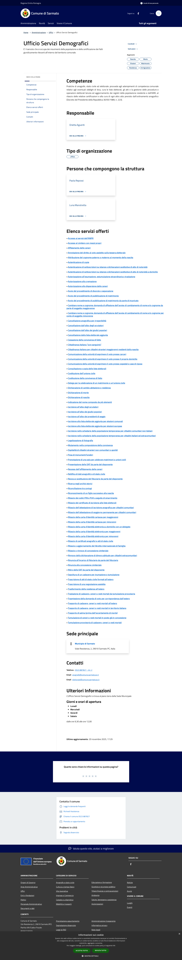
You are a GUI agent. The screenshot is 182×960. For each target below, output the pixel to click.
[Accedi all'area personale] (149, 3)
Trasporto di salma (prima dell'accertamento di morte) (93, 613)
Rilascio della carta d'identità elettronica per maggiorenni (94, 531)
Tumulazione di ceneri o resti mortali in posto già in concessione (97, 617)
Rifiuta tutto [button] (100, 950)
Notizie (130, 882)
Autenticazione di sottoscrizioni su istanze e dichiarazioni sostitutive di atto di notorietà (107, 267)
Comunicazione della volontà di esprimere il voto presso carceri (97, 354)
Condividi (133, 44)
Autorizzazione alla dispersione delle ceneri (88, 286)
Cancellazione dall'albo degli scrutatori (86, 325)
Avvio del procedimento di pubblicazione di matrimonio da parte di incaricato (103, 300)
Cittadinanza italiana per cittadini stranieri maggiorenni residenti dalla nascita (103, 349)
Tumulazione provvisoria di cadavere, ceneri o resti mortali (95, 622)
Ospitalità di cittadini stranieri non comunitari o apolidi (93, 450)
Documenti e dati (28, 908)
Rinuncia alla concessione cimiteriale (84, 565)
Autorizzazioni (97, 904)
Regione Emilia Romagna (31, 3)
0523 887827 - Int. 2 (83, 670)
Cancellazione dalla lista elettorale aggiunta (88, 335)
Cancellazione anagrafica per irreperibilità (87, 320)
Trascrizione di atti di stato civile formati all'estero (90, 579)
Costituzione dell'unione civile (81, 373)
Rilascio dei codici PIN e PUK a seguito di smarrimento (92, 498)
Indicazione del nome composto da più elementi (90, 402)
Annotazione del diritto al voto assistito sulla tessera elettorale (96, 252)
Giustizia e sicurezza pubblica (103, 886)
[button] (91, 956)
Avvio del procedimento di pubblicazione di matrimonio (93, 295)
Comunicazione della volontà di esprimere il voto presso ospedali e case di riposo (105, 363)
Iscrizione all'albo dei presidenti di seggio (86, 416)
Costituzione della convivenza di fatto (85, 378)
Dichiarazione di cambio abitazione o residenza (89, 387)
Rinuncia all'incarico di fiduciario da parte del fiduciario (93, 560)
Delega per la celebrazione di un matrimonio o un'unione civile (96, 383)
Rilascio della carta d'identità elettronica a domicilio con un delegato (99, 526)
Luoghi (130, 903)
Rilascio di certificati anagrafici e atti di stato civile (90, 541)
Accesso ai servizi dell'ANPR (80, 238)
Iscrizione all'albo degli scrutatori (83, 407)
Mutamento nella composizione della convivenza (90, 445)
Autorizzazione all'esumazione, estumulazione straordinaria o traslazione (101, 276)
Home (25, 32)
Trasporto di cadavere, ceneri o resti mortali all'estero (92, 603)
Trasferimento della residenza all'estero (86, 589)
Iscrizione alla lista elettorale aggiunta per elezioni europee (95, 426)
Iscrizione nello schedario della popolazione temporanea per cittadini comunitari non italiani (110, 431)
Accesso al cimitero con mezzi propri (84, 243)
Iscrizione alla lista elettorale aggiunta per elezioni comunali (95, 421)
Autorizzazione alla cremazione (82, 281)
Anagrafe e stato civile (65, 882)
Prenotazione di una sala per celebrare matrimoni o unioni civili (97, 459)
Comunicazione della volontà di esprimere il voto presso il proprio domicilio (102, 359)
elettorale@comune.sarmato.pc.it (85, 679)
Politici (23, 899)
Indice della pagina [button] (33, 77)
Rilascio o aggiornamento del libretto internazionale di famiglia (96, 545)
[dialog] (91, 945)
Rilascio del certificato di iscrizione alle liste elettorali (92, 502)
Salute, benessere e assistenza (104, 899)
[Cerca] (159, 13)
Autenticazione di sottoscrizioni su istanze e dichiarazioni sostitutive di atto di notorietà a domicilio (113, 271)
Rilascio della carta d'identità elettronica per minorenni (93, 536)
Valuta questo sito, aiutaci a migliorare (91, 848)
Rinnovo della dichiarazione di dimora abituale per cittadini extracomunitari (102, 555)
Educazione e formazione (102, 882)
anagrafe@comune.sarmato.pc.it (85, 674)
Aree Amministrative (29, 886)
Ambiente (95, 895)
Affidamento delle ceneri (79, 247)
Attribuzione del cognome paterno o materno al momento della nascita (100, 257)
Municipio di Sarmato (85, 643)
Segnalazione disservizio (66, 925)
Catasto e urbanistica (64, 899)
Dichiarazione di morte (78, 392)
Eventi (129, 907)
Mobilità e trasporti (64, 904)
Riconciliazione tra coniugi (80, 488)
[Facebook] (137, 13)
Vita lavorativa (62, 891)
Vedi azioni (133, 49)
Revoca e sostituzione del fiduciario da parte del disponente (95, 478)
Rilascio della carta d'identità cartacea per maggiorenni (93, 517)
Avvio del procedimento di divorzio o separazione (90, 291)
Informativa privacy (99, 925)
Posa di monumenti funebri (80, 454)
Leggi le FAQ (61, 929)
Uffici (51, 32)
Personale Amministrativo (31, 904)
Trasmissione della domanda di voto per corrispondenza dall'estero (99, 598)
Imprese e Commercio (65, 895)
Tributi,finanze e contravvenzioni (105, 891)
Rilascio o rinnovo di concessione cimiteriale (88, 550)
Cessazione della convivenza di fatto (84, 339)
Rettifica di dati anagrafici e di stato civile (86, 474)
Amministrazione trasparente (104, 921)
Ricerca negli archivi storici (80, 483)
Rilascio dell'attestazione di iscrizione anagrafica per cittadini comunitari (101, 507)
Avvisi (129, 891)
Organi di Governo (28, 882)
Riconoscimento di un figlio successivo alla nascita (91, 493)
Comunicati (131, 886)
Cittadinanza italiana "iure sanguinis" (84, 344)
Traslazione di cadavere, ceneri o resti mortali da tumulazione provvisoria (101, 593)
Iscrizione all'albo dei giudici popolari (85, 411)
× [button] (179, 934)
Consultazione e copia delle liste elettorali (87, 368)
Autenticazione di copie (78, 262)
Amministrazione (39, 32)
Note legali (96, 929)
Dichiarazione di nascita (79, 397)
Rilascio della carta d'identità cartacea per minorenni (92, 522)
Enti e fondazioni (27, 895)
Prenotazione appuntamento (67, 921)
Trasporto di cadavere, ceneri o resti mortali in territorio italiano (97, 608)
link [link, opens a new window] (114, 946)
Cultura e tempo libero (65, 886)
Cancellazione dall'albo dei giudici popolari (87, 330)
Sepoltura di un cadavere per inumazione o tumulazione (93, 574)
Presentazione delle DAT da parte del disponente (90, 464)
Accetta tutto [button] (82, 951)
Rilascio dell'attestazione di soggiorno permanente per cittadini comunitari (102, 512)
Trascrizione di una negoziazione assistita (86, 584)
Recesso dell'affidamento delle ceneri (85, 469)
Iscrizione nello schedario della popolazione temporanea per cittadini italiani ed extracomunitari (112, 435)
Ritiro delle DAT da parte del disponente (86, 569)
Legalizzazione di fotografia (80, 440)
